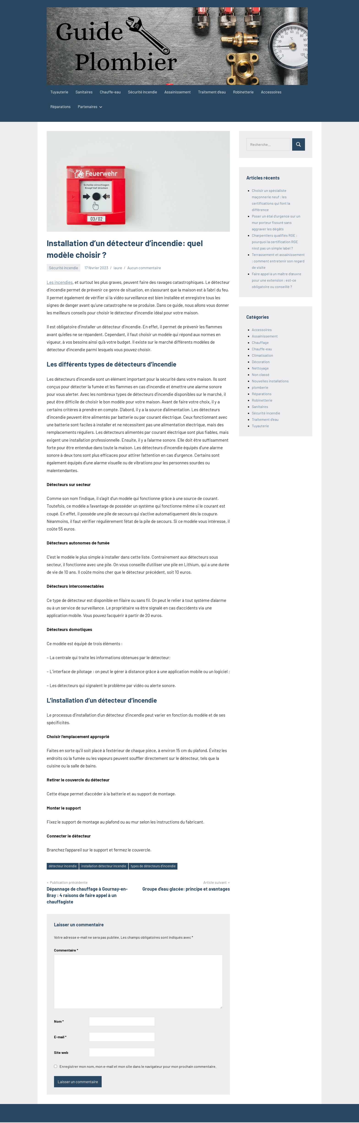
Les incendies (60, 282)
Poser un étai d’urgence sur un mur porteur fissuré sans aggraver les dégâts (276, 222)
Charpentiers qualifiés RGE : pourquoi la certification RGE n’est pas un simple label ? (275, 241)
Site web (61, 1053)
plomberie (260, 387)
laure (118, 267)
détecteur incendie (64, 866)
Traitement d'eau (265, 419)
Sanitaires (84, 92)
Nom (59, 1022)
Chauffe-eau (110, 92)
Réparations (60, 106)
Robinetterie (243, 92)
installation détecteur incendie (109, 866)
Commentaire (66, 950)
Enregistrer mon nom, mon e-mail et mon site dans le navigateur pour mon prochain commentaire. (138, 1067)
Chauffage (260, 342)
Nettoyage (260, 368)
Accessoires (271, 92)
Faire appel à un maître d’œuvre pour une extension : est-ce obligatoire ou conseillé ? (276, 280)
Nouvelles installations (270, 381)
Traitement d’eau (212, 92)
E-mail (60, 1037)
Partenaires (89, 106)
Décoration (261, 361)
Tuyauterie (59, 92)
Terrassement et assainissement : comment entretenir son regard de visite (278, 260)
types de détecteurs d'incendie (164, 866)
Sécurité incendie (142, 92)
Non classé (260, 374)
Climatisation (262, 355)
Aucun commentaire (144, 267)
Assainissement (177, 92)
